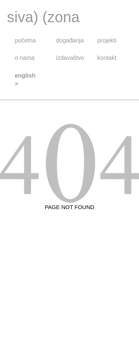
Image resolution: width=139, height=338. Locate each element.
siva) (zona (43, 17)
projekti (107, 40)
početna (25, 40)
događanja (70, 40)
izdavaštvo (70, 58)
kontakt (107, 58)
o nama (24, 58)
